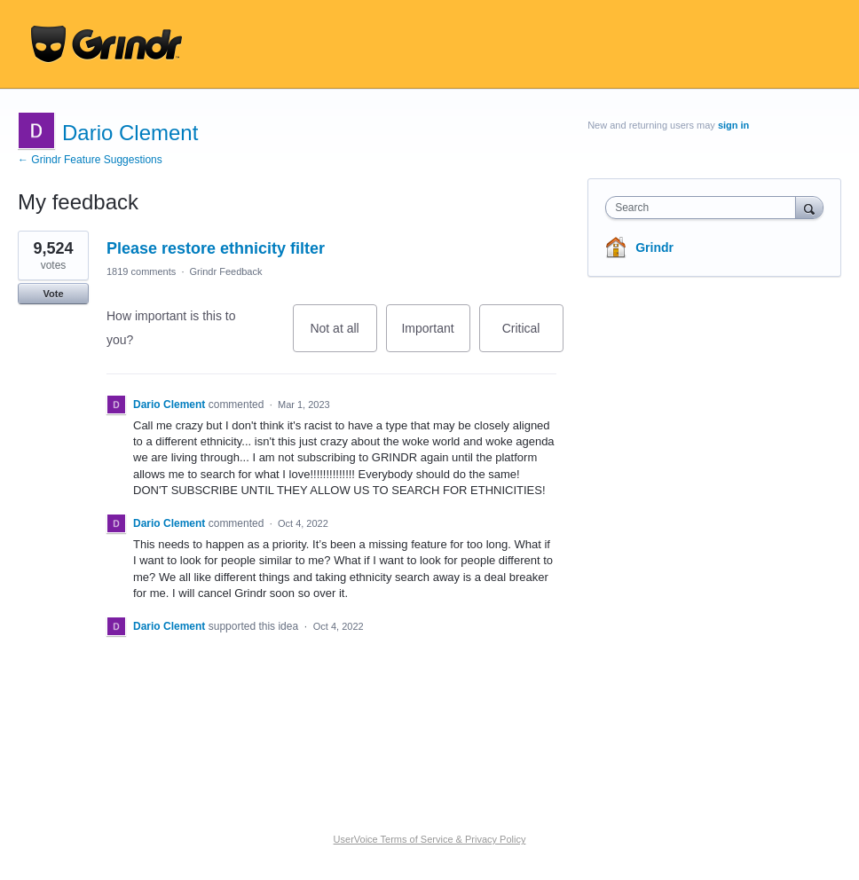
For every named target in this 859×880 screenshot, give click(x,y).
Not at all (343, 336)
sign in (733, 125)
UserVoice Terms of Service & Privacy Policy (430, 839)
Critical (532, 336)
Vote (53, 293)
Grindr (654, 247)
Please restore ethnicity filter (215, 248)
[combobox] (704, 207)
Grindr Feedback (226, 271)
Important (435, 336)
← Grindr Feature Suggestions (90, 159)
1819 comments (141, 271)
